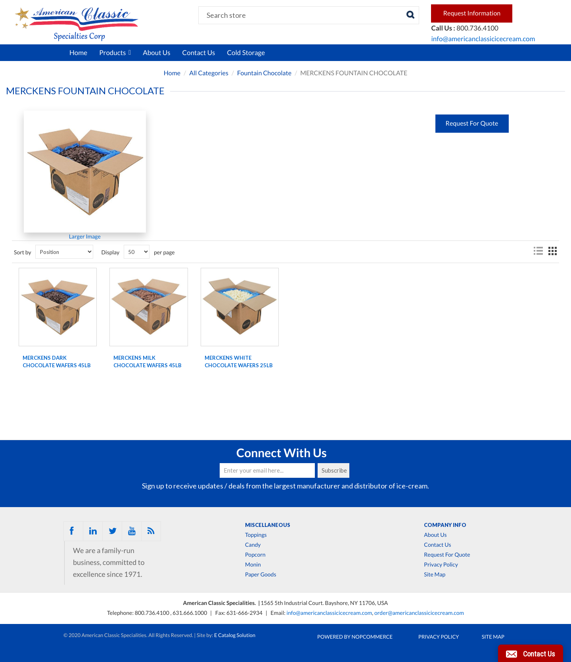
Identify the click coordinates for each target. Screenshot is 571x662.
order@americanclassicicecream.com (419, 612)
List (538, 251)
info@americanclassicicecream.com (483, 38)
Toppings (256, 535)
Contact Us (198, 52)
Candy (253, 545)
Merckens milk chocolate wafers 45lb (147, 362)
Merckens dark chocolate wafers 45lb (57, 362)
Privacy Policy (441, 564)
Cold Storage (246, 52)
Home (78, 52)
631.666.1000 (190, 612)
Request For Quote (447, 554)
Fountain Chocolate (264, 73)
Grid (552, 251)
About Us (156, 52)
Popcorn (255, 554)
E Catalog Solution (234, 635)
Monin (253, 564)
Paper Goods (260, 574)
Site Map (434, 574)
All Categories (208, 73)
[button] (530, 653)
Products (115, 52)
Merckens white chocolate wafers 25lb (239, 362)
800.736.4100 (153, 612)
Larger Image (85, 236)
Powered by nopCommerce (355, 636)
